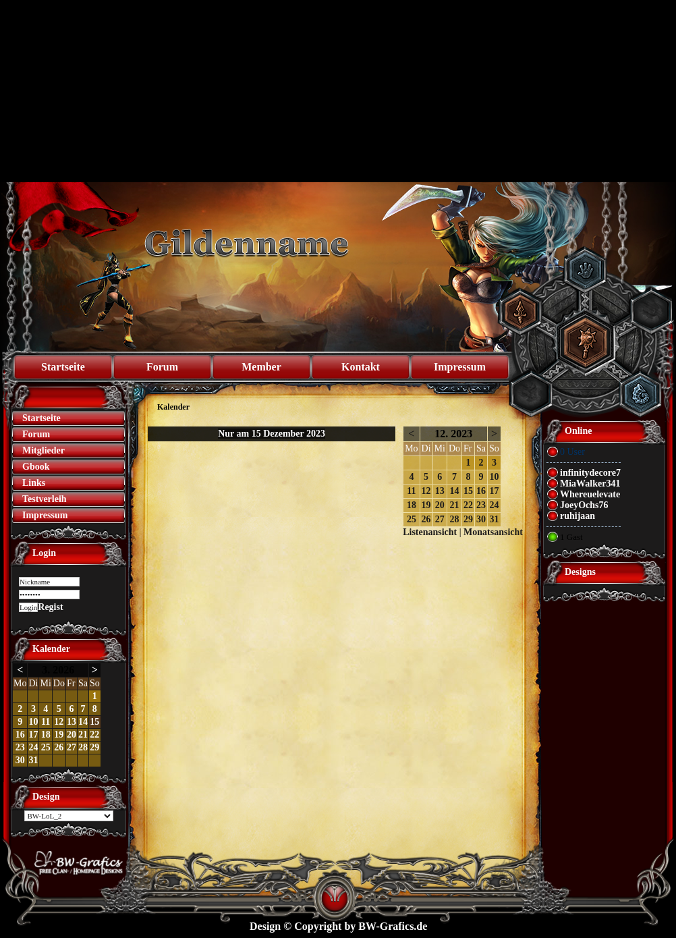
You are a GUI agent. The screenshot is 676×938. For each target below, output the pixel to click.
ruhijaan (577, 516)
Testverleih (44, 499)
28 (83, 747)
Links (33, 483)
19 (58, 734)
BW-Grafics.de (392, 926)
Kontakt (360, 367)
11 (45, 722)
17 (33, 734)
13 (71, 722)
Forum (162, 367)
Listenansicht (430, 532)
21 (83, 734)
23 (20, 747)
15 (94, 722)
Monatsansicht (493, 532)
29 (94, 747)
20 (71, 734)
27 (71, 747)
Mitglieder (43, 450)
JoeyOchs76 (584, 505)
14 (83, 722)
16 (20, 734)
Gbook (35, 467)
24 (33, 747)
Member (261, 367)
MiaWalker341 (590, 483)
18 (46, 734)
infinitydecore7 (590, 473)
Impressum (460, 367)
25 (46, 747)
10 (33, 722)
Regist (50, 607)
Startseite (63, 367)
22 (94, 734)
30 (20, 760)
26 (58, 747)
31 (33, 760)
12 (58, 722)
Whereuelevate (590, 494)
